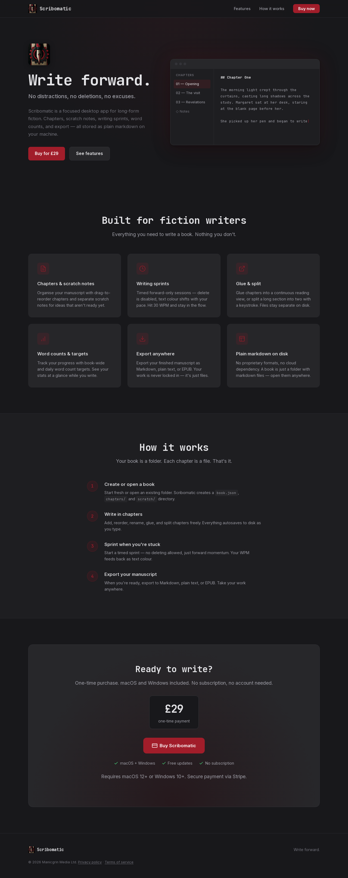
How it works (271, 8)
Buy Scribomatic (174, 745)
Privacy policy (90, 862)
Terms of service (119, 862)
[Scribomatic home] (50, 8)
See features (89, 153)
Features (242, 8)
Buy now (306, 8)
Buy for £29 (46, 153)
